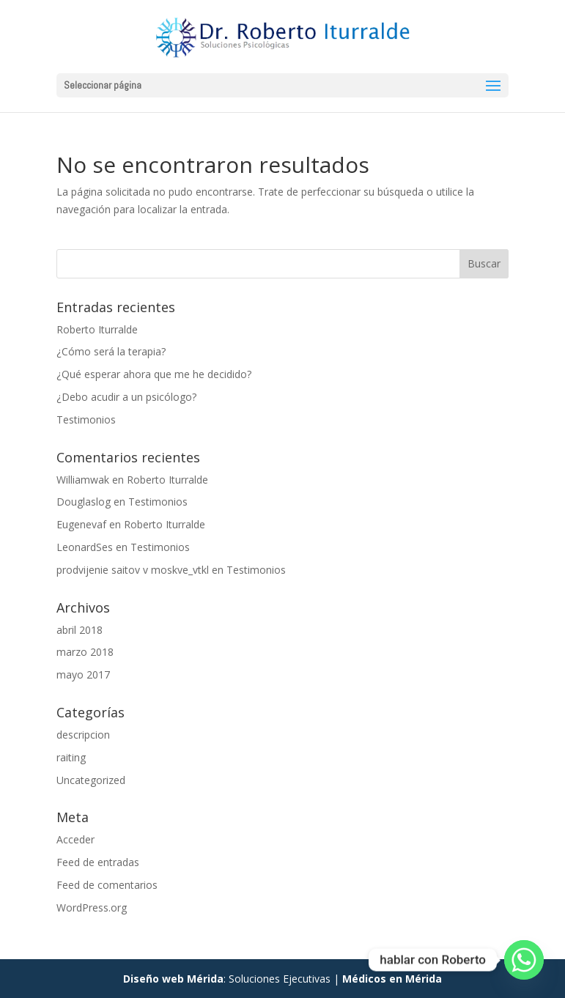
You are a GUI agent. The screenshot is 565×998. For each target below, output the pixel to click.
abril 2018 (79, 630)
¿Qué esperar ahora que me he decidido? (153, 374)
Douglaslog (83, 502)
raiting (71, 757)
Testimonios (86, 419)
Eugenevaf (81, 524)
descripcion (83, 735)
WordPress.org (91, 907)
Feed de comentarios (107, 885)
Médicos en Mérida (392, 979)
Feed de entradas (97, 862)
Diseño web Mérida (173, 979)
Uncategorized (90, 780)
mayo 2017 (83, 674)
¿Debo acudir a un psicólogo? (126, 397)
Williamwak (82, 480)
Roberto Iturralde (97, 329)
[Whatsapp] (524, 960)
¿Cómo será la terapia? (111, 351)
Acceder (75, 839)
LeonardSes (84, 547)
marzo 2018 (85, 652)
